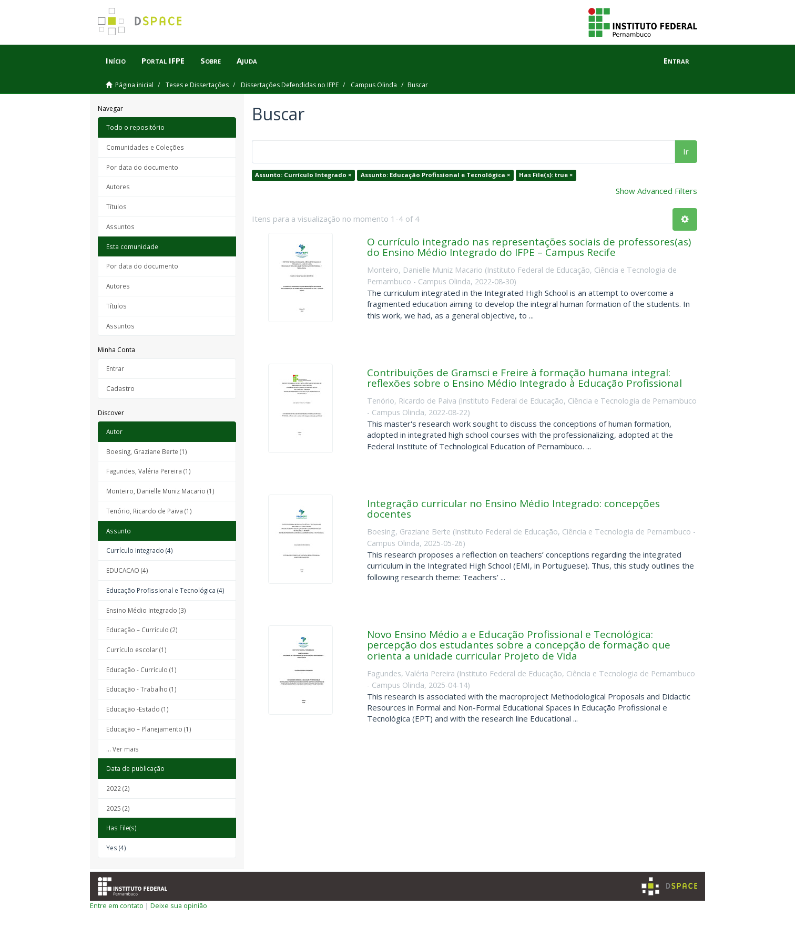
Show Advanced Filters (656, 191)
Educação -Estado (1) (137, 709)
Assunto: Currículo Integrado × (303, 175)
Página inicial (134, 84)
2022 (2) (118, 788)
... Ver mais (122, 749)
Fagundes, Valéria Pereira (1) (148, 471)
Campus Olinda (374, 84)
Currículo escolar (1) (136, 649)
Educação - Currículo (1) (141, 669)
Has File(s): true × (546, 175)
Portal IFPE (163, 60)
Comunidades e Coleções (145, 147)
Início (116, 60)
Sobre (210, 60)
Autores (118, 186)
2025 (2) (118, 808)
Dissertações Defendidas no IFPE (290, 84)
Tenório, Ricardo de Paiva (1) (149, 511)
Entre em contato (117, 905)
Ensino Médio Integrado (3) (146, 610)
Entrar (115, 368)
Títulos (116, 206)
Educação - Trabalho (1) (141, 689)
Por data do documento (142, 167)
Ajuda (247, 60)
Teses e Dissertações (197, 84)
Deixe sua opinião (178, 905)
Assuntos (120, 226)
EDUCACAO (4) (127, 570)
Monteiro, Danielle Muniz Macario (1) (160, 491)
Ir (686, 151)
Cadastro (120, 388)
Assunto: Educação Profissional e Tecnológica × (435, 175)
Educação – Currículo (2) (142, 629)
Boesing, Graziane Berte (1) (146, 451)
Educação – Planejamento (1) (148, 729)
